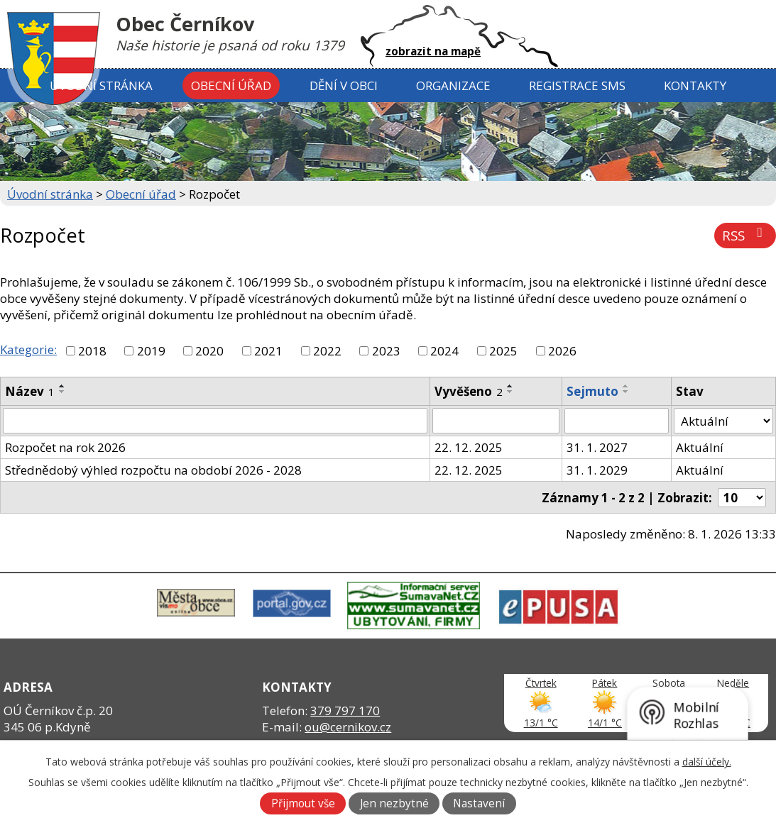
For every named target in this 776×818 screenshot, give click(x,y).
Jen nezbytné (394, 803)
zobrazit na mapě (433, 51)
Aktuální (699, 447)
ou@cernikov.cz (348, 727)
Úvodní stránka (101, 85)
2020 (209, 351)
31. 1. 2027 (597, 447)
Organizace (453, 85)
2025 (503, 351)
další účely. (706, 761)
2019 (151, 351)
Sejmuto (592, 391)
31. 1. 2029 (597, 470)
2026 (562, 351)
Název (30, 391)
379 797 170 (345, 710)
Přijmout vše (303, 803)
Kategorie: (28, 349)
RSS (745, 235)
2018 (92, 351)
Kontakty (695, 85)
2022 (327, 351)
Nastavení (479, 803)
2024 (444, 351)
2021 (268, 351)
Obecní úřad (231, 85)
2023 (386, 351)
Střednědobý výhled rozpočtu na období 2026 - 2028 (153, 470)
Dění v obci (344, 85)
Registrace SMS (577, 85)
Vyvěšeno (469, 391)
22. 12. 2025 (469, 447)
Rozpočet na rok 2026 (65, 447)
